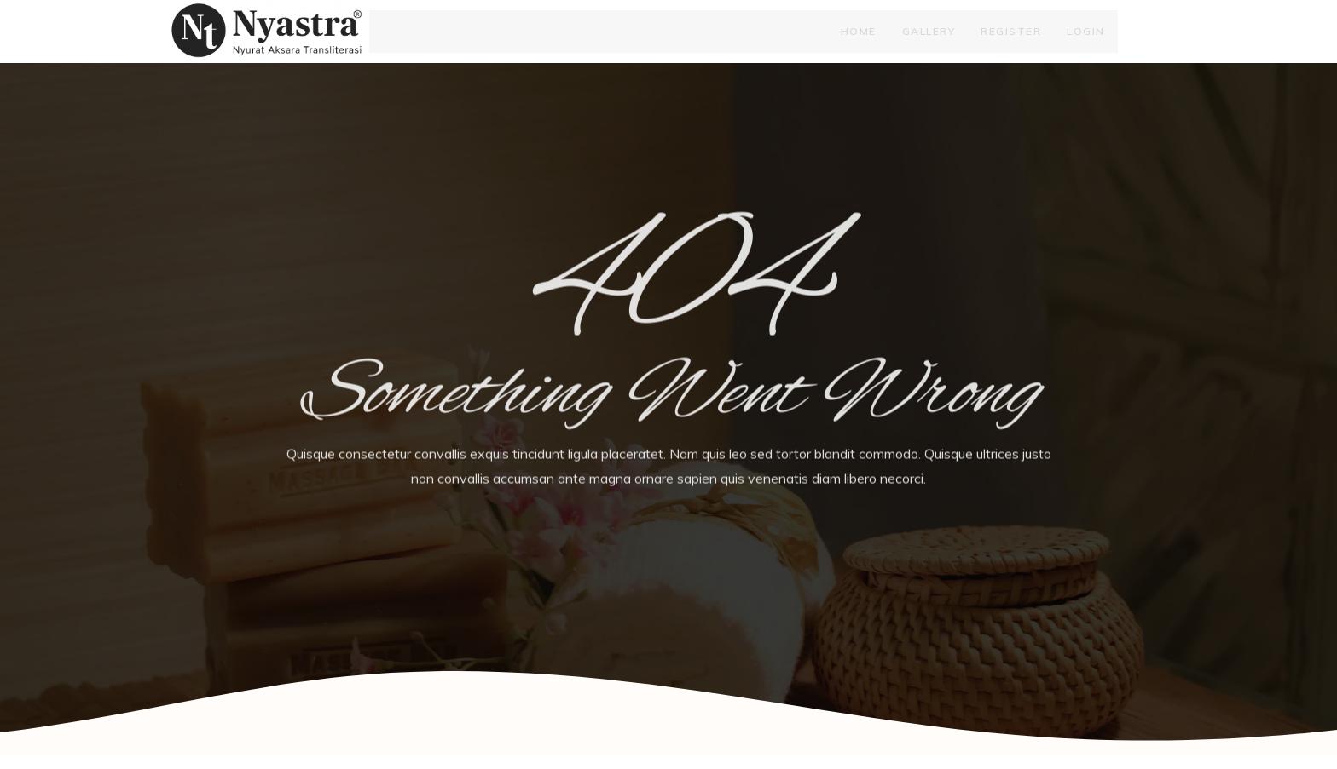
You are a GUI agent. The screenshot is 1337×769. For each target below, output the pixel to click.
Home (859, 38)
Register (1011, 38)
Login (1086, 38)
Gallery (929, 38)
